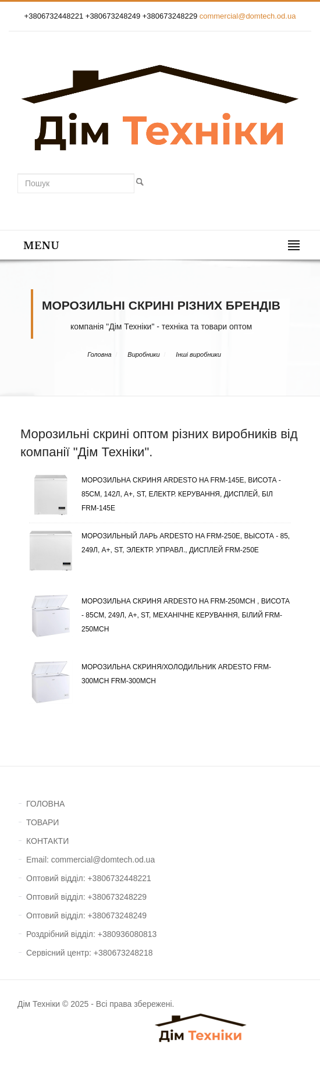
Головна (99, 354)
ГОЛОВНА (45, 803)
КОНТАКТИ (47, 841)
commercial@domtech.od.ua (248, 16)
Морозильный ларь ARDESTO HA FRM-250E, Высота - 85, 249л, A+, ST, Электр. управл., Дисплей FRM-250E (159, 543)
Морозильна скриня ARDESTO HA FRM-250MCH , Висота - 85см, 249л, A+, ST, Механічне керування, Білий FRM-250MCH (159, 615)
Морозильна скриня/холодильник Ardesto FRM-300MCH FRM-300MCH (150, 674)
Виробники (143, 354)
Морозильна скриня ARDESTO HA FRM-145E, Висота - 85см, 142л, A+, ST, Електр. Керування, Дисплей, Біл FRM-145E (155, 494)
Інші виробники (198, 354)
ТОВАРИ (42, 822)
